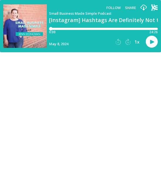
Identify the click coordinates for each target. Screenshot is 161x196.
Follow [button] (113, 8)
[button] (143, 8)
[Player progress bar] (103, 29)
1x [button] (137, 42)
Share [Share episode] (130, 8)
